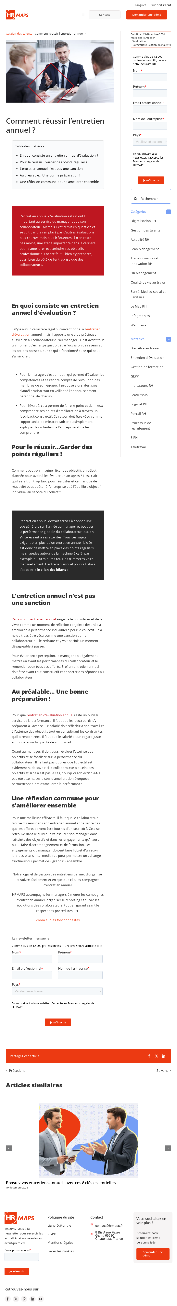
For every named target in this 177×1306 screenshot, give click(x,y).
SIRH (134, 437)
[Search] (136, 199)
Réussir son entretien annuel (34, 619)
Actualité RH (140, 239)
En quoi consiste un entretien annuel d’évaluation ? (59, 155)
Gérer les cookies (60, 1251)
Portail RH (138, 413)
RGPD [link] (51, 1234)
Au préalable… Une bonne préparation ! (50, 175)
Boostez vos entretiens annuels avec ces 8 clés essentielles (61, 1182)
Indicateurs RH (142, 385)
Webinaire (138, 325)
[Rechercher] (151, 199)
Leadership (139, 395)
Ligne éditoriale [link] (59, 1225)
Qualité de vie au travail (149, 282)
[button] (151, 212)
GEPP (135, 376)
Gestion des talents (19, 33)
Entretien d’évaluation (147, 357)
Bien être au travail (145, 348)
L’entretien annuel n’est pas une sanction (51, 168)
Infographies (140, 316)
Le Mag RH (139, 306)
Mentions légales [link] (60, 1242)
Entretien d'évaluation (143, 39)
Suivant (162, 1070)
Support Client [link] (161, 5)
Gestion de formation (147, 367)
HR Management (143, 273)
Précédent (17, 1070)
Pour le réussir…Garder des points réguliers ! (54, 162)
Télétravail (139, 447)
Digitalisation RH (143, 221)
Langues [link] (140, 5)
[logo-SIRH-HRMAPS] (17, 12)
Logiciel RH (139, 404)
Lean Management (145, 249)
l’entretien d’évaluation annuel (50, 715)
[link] (105, 14)
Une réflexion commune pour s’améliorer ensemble (59, 182)
